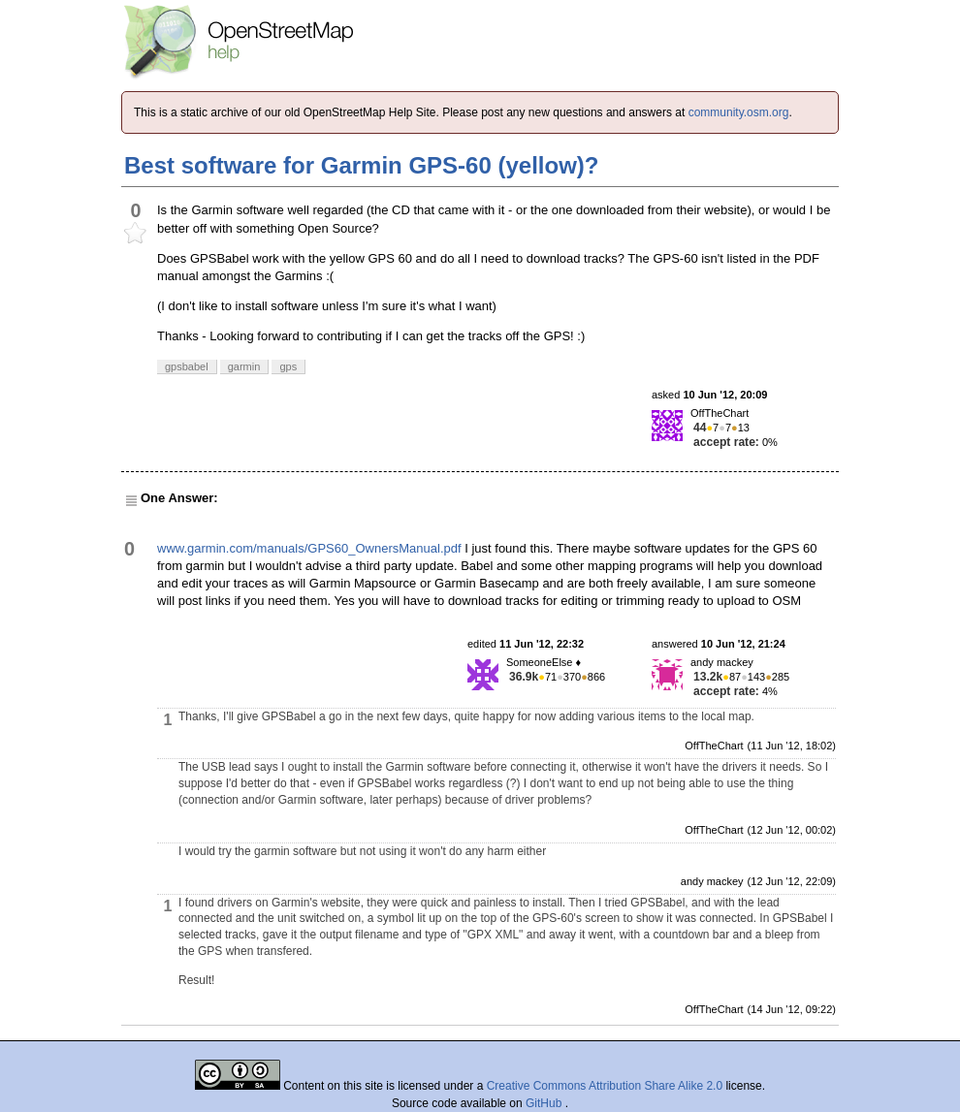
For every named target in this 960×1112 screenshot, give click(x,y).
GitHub (545, 1103)
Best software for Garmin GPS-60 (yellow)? (361, 165)
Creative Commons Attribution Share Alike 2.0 (604, 1086)
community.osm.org (738, 112)
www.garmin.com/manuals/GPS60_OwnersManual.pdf (309, 548)
